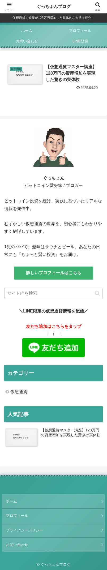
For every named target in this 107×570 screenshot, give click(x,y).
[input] (53, 293)
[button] (97, 293)
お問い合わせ (17, 544)
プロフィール (17, 515)
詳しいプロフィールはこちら (53, 273)
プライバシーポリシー (24, 530)
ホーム (11, 501)
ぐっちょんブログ (54, 6)
